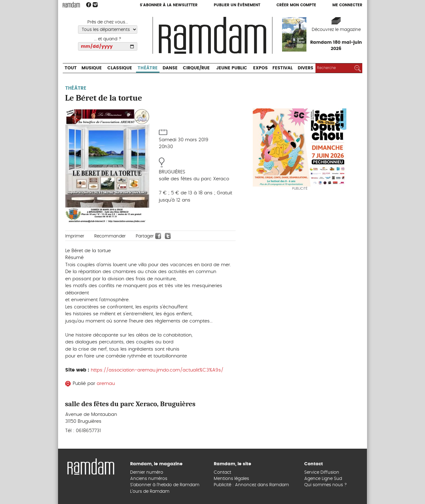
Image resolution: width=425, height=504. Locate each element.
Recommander (110, 236)
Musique (91, 68)
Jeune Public (231, 68)
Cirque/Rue (196, 68)
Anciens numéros (148, 479)
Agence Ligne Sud (323, 479)
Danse (170, 68)
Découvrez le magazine (336, 29)
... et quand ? (107, 39)
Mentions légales (231, 479)
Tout (71, 68)
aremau (106, 383)
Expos (260, 68)
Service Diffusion (321, 472)
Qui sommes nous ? (325, 485)
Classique (119, 68)
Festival (282, 68)
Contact (222, 472)
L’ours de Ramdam (149, 491)
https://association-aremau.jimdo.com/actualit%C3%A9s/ (157, 370)
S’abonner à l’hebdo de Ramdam (164, 485)
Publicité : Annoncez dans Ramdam (251, 485)
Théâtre (148, 68)
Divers (305, 68)
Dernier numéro (146, 472)
